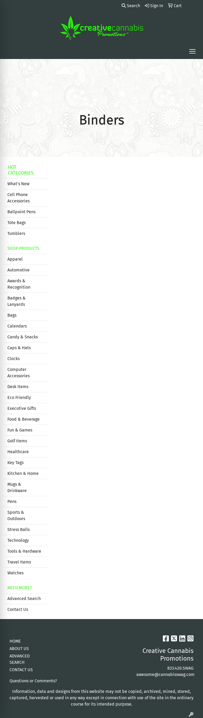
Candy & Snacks (22, 336)
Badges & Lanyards (16, 301)
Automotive (18, 269)
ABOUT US (19, 648)
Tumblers (16, 233)
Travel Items (19, 562)
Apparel (15, 259)
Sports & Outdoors (16, 515)
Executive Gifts (21, 408)
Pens (11, 501)
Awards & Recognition (18, 284)
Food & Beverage (23, 419)
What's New (18, 183)
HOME (15, 641)
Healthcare (18, 451)
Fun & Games (19, 430)
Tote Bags (16, 222)
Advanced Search (24, 598)
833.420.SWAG (180, 668)
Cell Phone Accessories (18, 197)
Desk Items (17, 386)
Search (131, 5)
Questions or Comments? (33, 680)
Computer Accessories (18, 372)
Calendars (17, 326)
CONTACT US (21, 669)
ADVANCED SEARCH (20, 659)
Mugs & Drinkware (17, 487)
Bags (11, 315)
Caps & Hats (19, 347)
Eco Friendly (19, 397)
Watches (15, 572)
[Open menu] (192, 51)
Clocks (13, 358)
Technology (18, 540)
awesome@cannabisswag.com (165, 674)
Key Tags (15, 462)
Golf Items (17, 440)
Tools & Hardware (24, 551)
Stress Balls (18, 529)
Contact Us (17, 609)
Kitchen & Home (23, 473)
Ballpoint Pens (21, 211)
